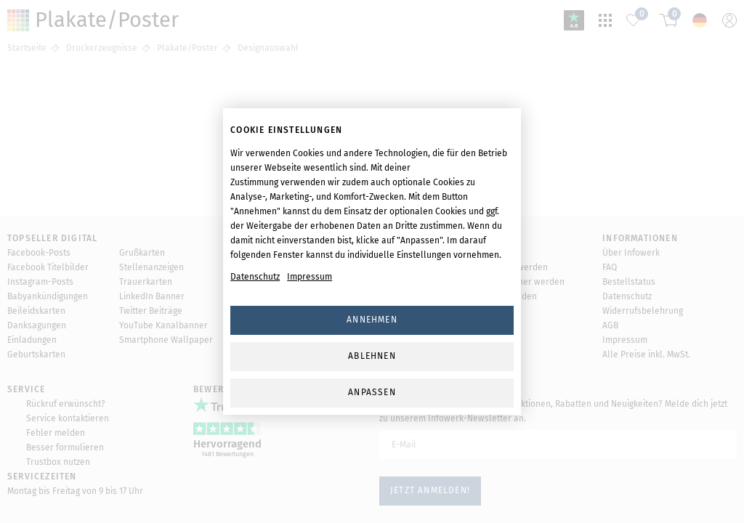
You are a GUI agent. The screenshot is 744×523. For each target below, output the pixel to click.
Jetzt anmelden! (430, 490)
